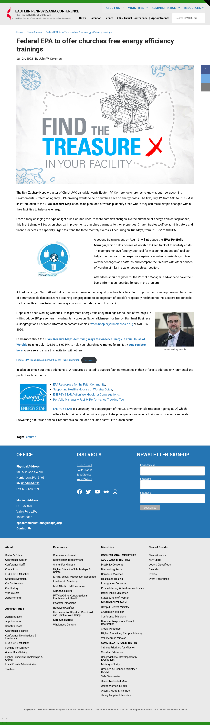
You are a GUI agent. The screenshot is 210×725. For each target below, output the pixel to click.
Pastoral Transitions (64, 603)
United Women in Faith (114, 685)
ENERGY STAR (62, 408)
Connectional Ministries (118, 555)
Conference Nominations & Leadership (20, 637)
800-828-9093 (30, 483)
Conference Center (16, 560)
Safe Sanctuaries (63, 619)
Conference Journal (64, 555)
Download (89, 360)
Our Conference (14, 583)
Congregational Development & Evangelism (119, 658)
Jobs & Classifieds (160, 564)
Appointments (13, 597)
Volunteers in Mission (113, 638)
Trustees (10, 669)
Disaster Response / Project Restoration (117, 623)
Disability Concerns (112, 564)
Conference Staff (15, 564)
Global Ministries (111, 628)
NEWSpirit (155, 560)
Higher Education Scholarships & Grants (24, 658)
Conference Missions (113, 616)
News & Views (157, 555)
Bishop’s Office (13, 555)
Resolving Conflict (63, 607)
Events (153, 574)
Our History (11, 588)
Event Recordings (159, 578)
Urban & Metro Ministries (115, 690)
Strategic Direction (16, 578)
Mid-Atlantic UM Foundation (69, 586)
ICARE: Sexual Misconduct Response (74, 576)
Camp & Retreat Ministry (115, 607)
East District (84, 474)
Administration (166, 8)
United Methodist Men (114, 681)
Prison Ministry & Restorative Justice (122, 588)
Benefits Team (13, 626)
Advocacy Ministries (115, 560)
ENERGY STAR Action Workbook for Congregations (86, 394)
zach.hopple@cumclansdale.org (112, 324)
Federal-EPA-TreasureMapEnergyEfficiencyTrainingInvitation (48, 360)
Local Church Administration (21, 664)
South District (84, 470)
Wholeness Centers (64, 624)
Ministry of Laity (110, 664)
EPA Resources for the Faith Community (79, 384)
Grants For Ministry (16, 652)
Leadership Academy (65, 581)
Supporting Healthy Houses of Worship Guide (82, 389)
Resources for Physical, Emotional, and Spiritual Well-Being (73, 614)
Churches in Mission (112, 611)
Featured (30, 437)
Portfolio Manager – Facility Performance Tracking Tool (89, 399)
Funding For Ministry (17, 647)
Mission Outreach (113, 602)
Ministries (138, 8)
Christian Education (112, 652)
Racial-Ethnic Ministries (114, 593)
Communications (63, 591)
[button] (207, 3)
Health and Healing (112, 578)
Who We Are (12, 593)
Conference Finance (16, 630)
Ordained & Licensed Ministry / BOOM (119, 670)
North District (84, 465)
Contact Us (11, 569)
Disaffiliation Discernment (68, 560)
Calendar (154, 569)
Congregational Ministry (119, 642)
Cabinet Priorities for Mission (118, 647)
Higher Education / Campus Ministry (122, 633)
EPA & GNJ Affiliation (17, 574)
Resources (194, 8)
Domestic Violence (112, 574)
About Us (115, 8)
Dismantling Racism (112, 569)
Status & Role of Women (115, 597)
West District (84, 479)
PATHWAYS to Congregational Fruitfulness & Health (70, 597)
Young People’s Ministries (116, 695)
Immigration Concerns (113, 583)
